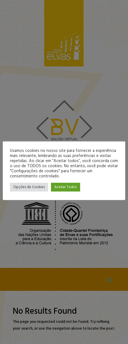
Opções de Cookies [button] (29, 187)
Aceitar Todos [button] (65, 187)
